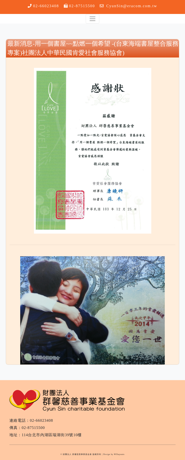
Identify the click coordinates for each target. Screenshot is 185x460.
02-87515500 (82, 6)
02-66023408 (46, 6)
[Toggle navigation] (92, 19)
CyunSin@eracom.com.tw (131, 6)
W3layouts (119, 454)
